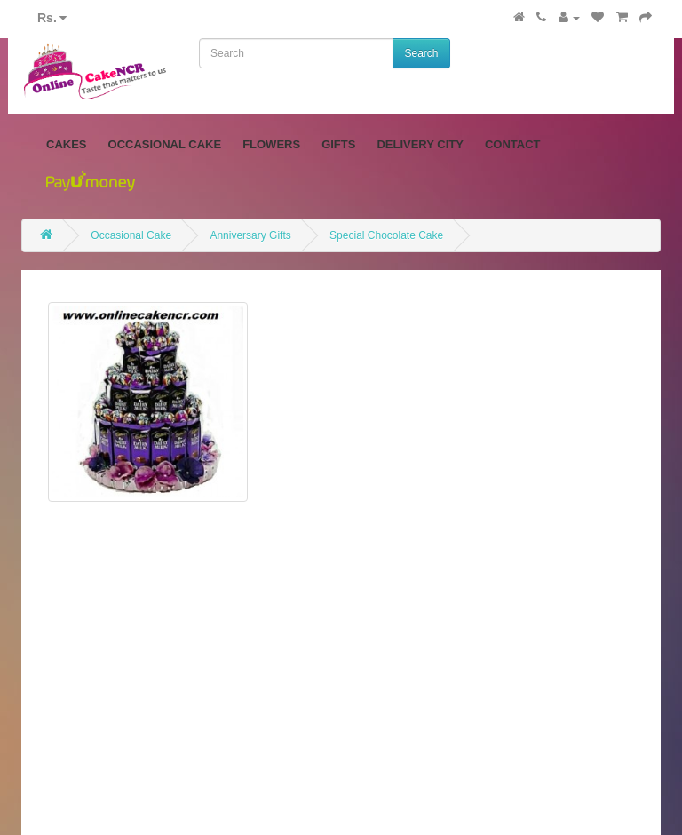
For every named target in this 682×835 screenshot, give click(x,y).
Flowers (271, 144)
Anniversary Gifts (250, 235)
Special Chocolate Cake (386, 235)
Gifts (338, 144)
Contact (513, 144)
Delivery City (420, 144)
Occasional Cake (165, 144)
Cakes (66, 144)
